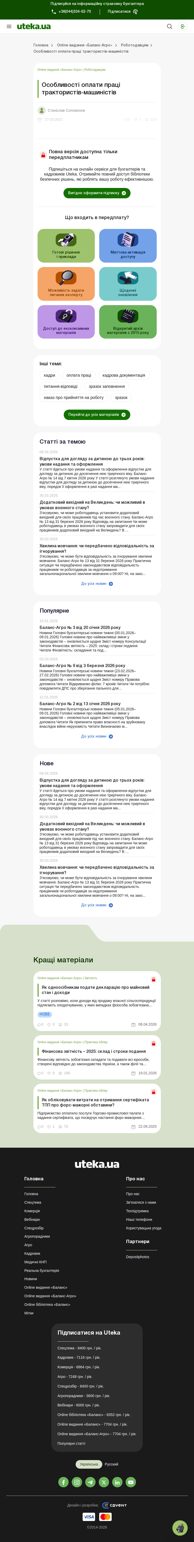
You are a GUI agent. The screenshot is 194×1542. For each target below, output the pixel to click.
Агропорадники (37, 1236)
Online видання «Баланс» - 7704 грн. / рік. (92, 1424)
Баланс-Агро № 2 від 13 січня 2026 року (80, 704)
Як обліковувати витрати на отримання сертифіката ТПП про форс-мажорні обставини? (95, 1102)
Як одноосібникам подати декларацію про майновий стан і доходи (95, 990)
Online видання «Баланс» (45, 1287)
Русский (111, 1464)
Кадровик (32, 1253)
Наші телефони (139, 1219)
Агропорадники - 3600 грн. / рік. (84, 1396)
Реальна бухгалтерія (41, 1270)
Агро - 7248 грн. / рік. (75, 1377)
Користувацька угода (143, 1228)
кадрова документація (124, 375)
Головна (31, 1194)
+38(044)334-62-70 (75, 11)
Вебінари (32, 1219)
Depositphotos (137, 1257)
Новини (30, 1279)
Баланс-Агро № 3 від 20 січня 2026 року (80, 628)
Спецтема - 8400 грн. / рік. (80, 1348)
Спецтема (32, 1202)
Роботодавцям (94, 70)
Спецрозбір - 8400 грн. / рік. (81, 1386)
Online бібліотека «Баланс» (47, 1304)
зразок (121, 397)
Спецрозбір (34, 1228)
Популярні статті (71, 1443)
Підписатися (119, 11)
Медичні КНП (35, 1262)
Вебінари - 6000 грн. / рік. (79, 1405)
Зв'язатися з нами (141, 1202)
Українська (89, 1464)
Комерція (32, 1211)
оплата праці (79, 375)
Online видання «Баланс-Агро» (60, 70)
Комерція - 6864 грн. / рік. (79, 1367)
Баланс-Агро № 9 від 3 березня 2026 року (82, 666)
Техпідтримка (137, 1211)
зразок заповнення (107, 386)
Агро (28, 1245)
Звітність (90, 978)
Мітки (28, 1313)
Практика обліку (95, 1042)
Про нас (133, 1194)
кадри (49, 375)
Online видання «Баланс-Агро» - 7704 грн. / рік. (97, 1434)
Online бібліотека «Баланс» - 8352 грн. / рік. (94, 1415)
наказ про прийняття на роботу (74, 397)
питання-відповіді (60, 386)
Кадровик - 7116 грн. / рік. (79, 1357)
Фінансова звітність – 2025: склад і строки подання (94, 1052)
